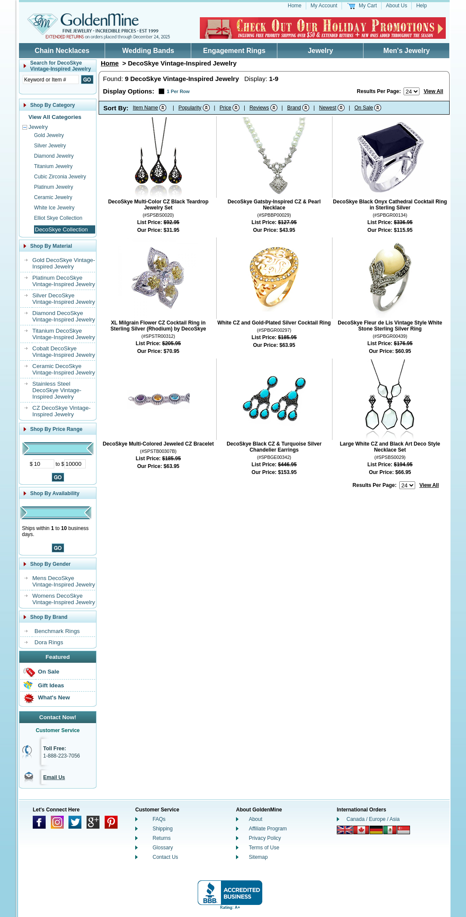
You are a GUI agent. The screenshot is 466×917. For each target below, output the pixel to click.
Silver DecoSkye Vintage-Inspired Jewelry (63, 298)
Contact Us (165, 857)
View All (433, 91)
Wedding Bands (148, 50)
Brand (294, 108)
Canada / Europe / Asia (373, 819)
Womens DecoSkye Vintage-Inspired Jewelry (63, 599)
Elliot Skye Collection (58, 218)
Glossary (162, 848)
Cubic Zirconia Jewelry (60, 177)
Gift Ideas (51, 685)
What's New (54, 697)
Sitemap (258, 857)
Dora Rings (48, 642)
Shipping (162, 829)
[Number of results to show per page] (411, 91)
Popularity (189, 108)
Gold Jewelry (49, 135)
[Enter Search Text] (51, 79)
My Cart (368, 6)
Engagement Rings (234, 50)
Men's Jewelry (406, 50)
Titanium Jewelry (53, 166)
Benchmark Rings (57, 631)
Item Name (145, 108)
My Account (324, 6)
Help (421, 6)
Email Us (54, 777)
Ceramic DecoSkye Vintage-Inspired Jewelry (63, 369)
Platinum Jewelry (53, 187)
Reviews (259, 108)
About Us (396, 6)
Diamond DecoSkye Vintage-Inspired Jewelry (63, 316)
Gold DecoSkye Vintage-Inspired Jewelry (63, 263)
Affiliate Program (268, 829)
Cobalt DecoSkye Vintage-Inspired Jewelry (63, 351)
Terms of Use (264, 848)
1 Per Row (178, 91)
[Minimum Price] (43, 463)
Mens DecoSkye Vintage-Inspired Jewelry (63, 581)
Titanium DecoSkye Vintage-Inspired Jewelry (63, 334)
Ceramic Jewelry (53, 197)
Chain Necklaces (61, 50)
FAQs (158, 819)
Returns (161, 838)
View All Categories (54, 117)
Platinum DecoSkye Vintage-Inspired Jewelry (63, 280)
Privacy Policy (265, 838)
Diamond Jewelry (54, 156)
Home (294, 6)
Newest (327, 108)
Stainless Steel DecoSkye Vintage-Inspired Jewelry (56, 390)
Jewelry (320, 50)
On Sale (48, 671)
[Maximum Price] (75, 463)
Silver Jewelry (50, 146)
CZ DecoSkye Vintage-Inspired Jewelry (61, 411)
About (255, 819)
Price (225, 108)
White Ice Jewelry (54, 208)
